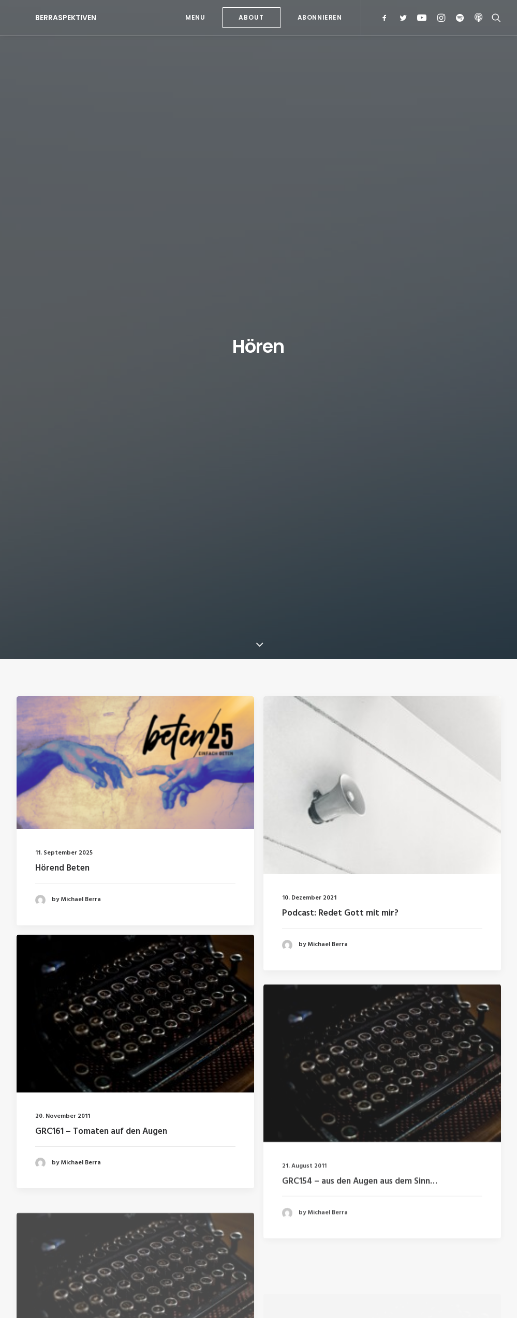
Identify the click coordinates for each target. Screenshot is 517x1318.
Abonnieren (320, 17)
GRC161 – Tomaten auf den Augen (101, 699)
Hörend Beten (62, 395)
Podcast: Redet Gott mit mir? (340, 440)
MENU (195, 17)
